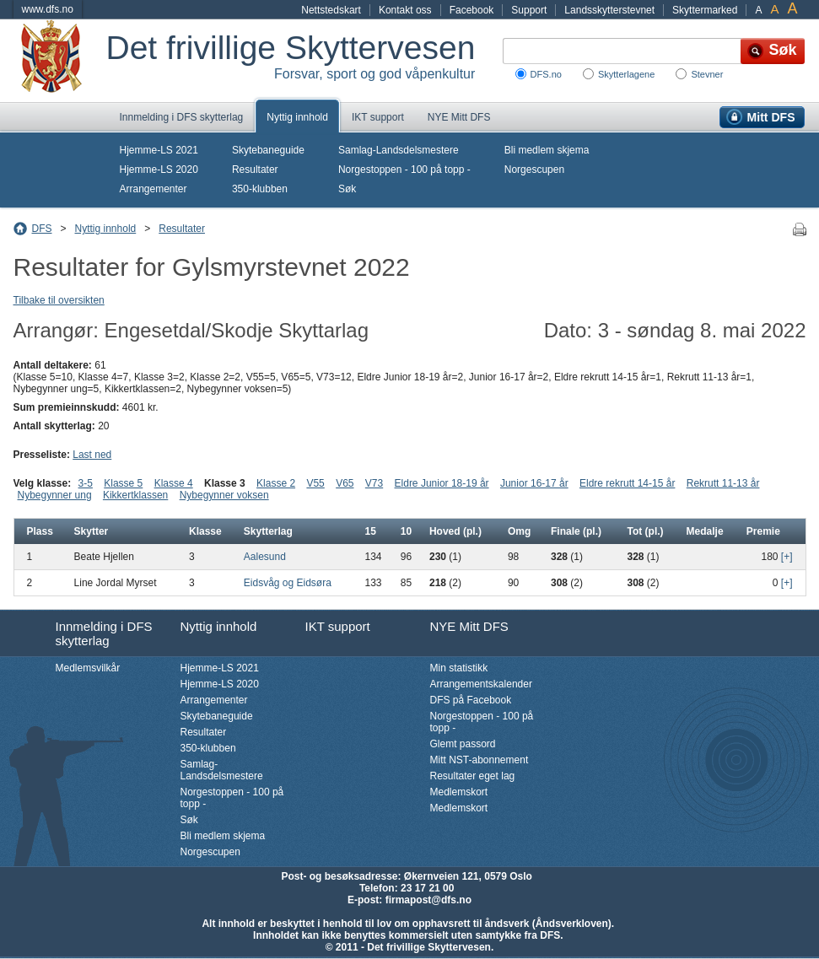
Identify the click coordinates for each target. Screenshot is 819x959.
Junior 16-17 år (534, 483)
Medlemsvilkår (88, 668)
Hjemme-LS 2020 (159, 169)
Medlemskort (459, 792)
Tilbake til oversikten (59, 300)
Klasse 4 (173, 483)
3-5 (85, 483)
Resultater (255, 169)
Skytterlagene (626, 74)
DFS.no (546, 74)
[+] (787, 557)
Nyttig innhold (297, 117)
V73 (374, 483)
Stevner (707, 74)
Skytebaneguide (268, 150)
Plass (40, 531)
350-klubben (260, 189)
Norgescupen (534, 169)
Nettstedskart (331, 10)
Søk (347, 189)
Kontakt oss (405, 10)
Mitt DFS (771, 117)
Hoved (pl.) (455, 531)
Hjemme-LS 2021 (159, 150)
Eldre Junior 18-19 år (442, 483)
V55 (315, 483)
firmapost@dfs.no (428, 900)
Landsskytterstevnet (609, 10)
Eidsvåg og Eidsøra (287, 583)
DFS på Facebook (471, 700)
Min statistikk (459, 668)
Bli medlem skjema (547, 150)
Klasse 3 (224, 483)
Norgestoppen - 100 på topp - (404, 169)
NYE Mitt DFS (459, 117)
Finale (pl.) (576, 531)
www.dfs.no (47, 9)
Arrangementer (153, 189)
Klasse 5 (123, 483)
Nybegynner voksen (224, 495)
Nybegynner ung (55, 495)
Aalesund (265, 557)
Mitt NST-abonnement (479, 760)
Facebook (472, 10)
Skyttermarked (704, 10)
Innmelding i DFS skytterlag (182, 117)
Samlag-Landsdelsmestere (398, 150)
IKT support (378, 117)
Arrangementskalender (481, 684)
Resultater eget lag (472, 776)
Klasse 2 (275, 483)
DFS (42, 228)
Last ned (92, 455)
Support (529, 10)
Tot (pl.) (645, 531)
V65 (344, 483)
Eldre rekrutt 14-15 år (627, 483)
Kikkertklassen (135, 495)
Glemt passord (463, 744)
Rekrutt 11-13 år (723, 483)
